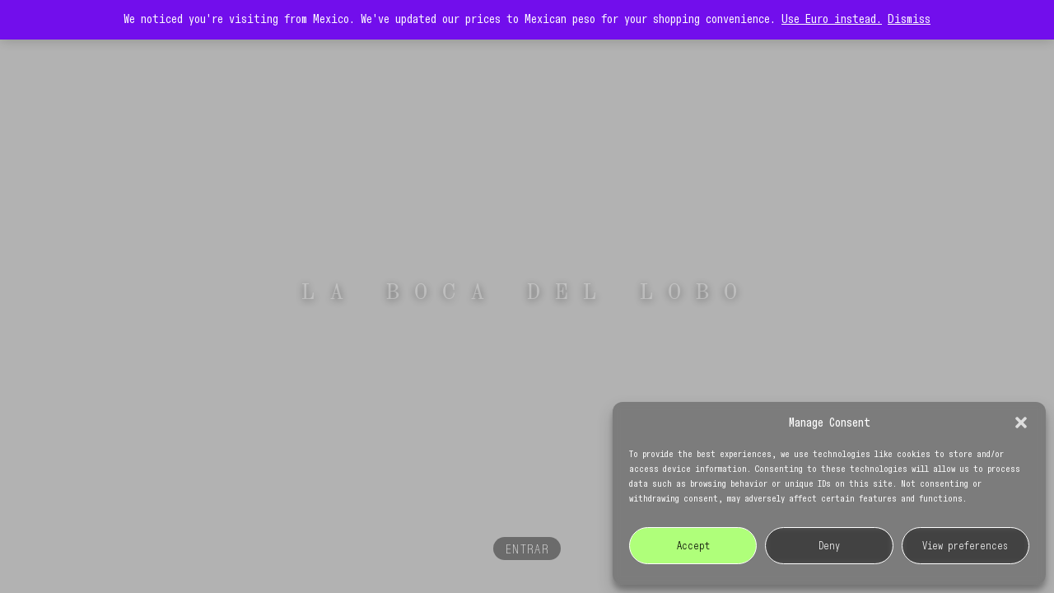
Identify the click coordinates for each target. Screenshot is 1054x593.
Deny (829, 546)
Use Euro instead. (831, 19)
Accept (693, 546)
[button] (1021, 422)
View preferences (965, 546)
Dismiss (909, 19)
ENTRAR (527, 550)
